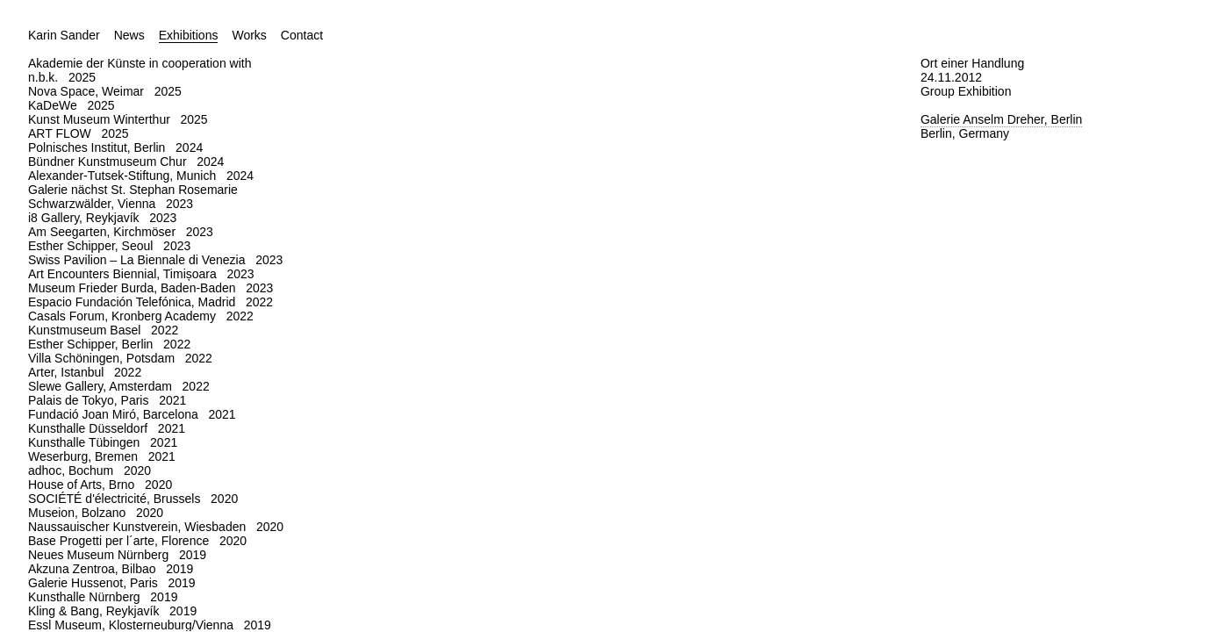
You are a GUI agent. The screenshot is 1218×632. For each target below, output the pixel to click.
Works (249, 35)
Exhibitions (189, 35)
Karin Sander (64, 35)
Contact (302, 35)
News (129, 35)
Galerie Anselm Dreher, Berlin (1001, 119)
